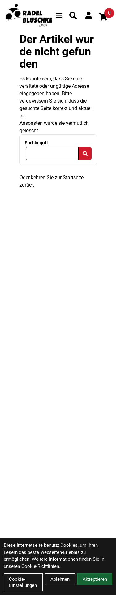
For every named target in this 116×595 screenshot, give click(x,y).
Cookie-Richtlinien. (40, 566)
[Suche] (73, 15)
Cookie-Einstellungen (23, 582)
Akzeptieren (95, 579)
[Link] (59, 15)
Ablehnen (60, 579)
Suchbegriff (36, 142)
